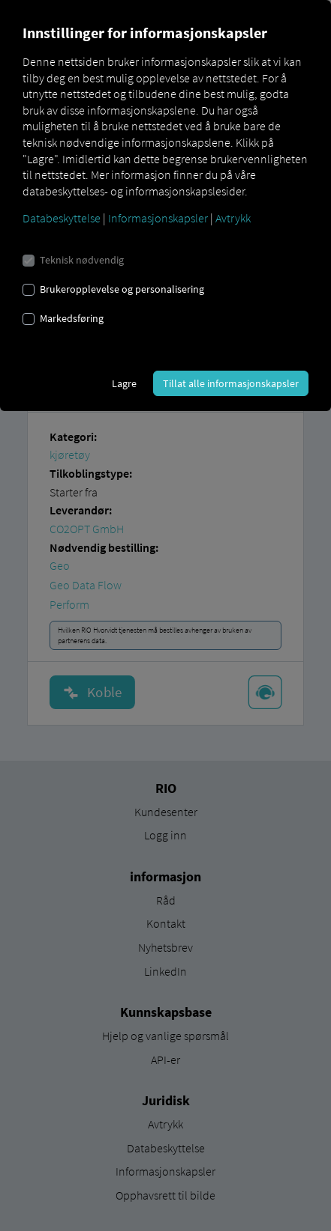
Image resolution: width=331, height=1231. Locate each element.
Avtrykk (233, 217)
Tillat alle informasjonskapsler (231, 383)
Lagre (124, 383)
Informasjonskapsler (158, 217)
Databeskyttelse (62, 217)
